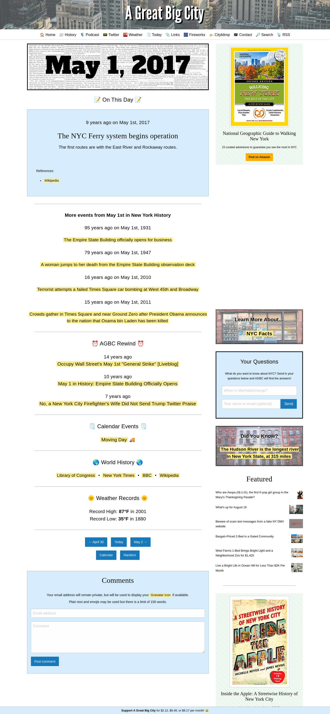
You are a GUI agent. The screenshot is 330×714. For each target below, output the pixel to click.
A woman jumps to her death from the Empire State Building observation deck (118, 264)
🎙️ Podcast (89, 35)
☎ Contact (243, 35)
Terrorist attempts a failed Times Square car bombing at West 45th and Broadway (117, 289)
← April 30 (96, 542)
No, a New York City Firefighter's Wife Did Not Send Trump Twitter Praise (118, 403)
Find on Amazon (259, 157)
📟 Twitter (111, 35)
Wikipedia (51, 180)
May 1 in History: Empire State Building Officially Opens (118, 383)
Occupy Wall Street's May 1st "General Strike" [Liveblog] (117, 364)
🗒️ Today (154, 35)
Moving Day (114, 439)
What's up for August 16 (231, 507)
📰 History (67, 35)
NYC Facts (259, 333)
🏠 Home (47, 35)
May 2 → (140, 542)
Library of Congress (76, 475)
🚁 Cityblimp (219, 35)
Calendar (106, 555)
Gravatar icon (160, 595)
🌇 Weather (133, 35)
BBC (147, 475)
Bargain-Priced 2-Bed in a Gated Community (245, 536)
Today (118, 542)
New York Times (118, 475)
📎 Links (172, 35)
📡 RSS (283, 35)
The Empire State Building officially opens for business (118, 239)
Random (130, 555)
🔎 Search (264, 35)
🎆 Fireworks (194, 35)
